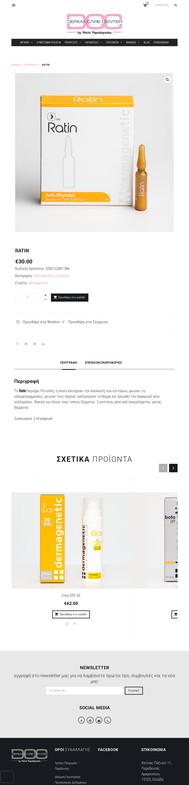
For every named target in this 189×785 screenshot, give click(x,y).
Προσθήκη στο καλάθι (72, 297)
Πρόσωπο (62, 276)
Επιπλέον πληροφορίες (105, 362)
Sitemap (82, 779)
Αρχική (15, 64)
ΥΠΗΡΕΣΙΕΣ (73, 42)
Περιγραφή (65, 362)
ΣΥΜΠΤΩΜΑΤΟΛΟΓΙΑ (49, 42)
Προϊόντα (31, 64)
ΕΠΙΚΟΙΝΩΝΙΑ (161, 42)
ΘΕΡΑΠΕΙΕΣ (94, 42)
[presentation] (7, 776)
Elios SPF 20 (39, 547)
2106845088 (151, 746)
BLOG (147, 42)
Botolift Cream (94, 547)
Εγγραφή (133, 648)
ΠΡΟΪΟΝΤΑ (114, 42)
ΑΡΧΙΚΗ (26, 42)
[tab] (65, 366)
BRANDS (133, 42)
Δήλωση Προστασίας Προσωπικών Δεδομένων (70, 742)
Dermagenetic (44, 276)
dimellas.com (66, 779)
